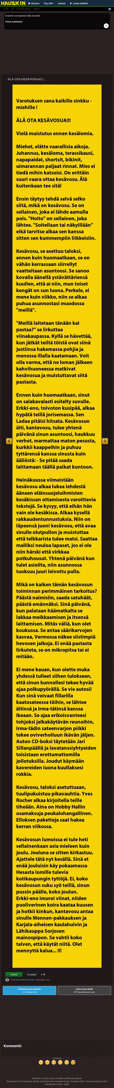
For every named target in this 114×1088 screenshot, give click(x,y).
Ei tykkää (31, 974)
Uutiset (61, 3)
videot (36, 9)
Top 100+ (48, 3)
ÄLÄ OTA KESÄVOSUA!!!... (27, 79)
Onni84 (31, 980)
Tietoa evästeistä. (13, 22)
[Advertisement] (57, 53)
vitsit (6, 9)
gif (12, 9)
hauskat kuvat (24, 9)
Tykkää (13, 974)
